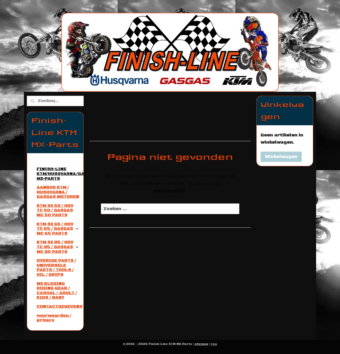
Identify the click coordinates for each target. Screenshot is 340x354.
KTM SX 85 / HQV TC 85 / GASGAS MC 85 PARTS (58, 246)
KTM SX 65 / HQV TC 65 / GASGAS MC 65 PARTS (58, 228)
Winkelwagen (281, 157)
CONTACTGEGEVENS (60, 306)
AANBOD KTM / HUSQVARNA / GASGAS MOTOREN (58, 192)
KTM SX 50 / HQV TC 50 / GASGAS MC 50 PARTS (55, 210)
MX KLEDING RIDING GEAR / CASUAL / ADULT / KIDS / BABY (57, 290)
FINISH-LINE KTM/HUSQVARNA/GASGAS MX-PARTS (60, 173)
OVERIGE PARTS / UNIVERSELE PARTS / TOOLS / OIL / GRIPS (56, 267)
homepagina (169, 191)
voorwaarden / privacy (54, 318)
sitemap (201, 344)
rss (214, 344)
